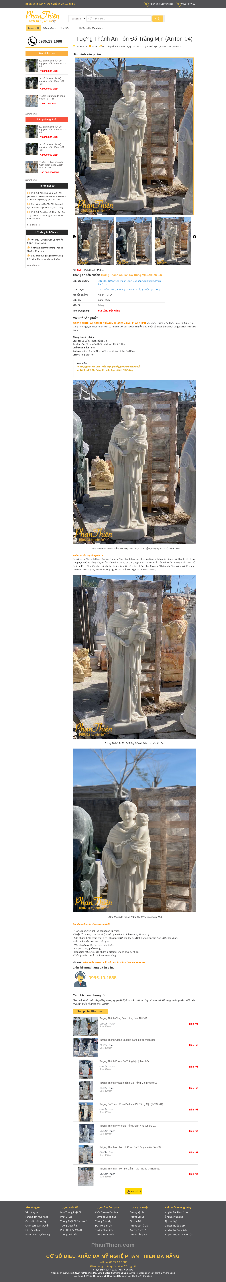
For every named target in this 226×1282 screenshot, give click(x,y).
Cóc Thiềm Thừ (138, 1230)
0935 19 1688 (188, 4)
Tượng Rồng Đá (138, 1234)
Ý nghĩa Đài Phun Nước (177, 1212)
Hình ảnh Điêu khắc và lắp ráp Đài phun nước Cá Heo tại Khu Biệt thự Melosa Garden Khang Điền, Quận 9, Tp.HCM (46, 196)
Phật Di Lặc (66, 1217)
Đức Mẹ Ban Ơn (103, 1225)
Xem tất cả (134, 1192)
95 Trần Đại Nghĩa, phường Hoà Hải (102, 1275)
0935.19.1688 (50, 41)
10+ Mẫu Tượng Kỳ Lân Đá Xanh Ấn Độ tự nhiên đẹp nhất (45, 241)
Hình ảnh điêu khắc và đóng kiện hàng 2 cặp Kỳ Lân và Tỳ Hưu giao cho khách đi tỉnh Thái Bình (46, 215)
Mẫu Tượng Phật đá (70, 1212)
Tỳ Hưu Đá (135, 1221)
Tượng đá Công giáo (105, 1217)
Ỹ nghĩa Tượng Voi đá (176, 1230)
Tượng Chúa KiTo (104, 1230)
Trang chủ (33, 28)
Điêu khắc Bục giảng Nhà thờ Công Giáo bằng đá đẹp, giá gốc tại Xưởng (45, 257)
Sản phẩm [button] (49, 28)
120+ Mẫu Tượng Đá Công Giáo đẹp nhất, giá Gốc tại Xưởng (129, 289)
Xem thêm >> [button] (32, 113)
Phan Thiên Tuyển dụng (38, 1234)
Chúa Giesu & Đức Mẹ (106, 1212)
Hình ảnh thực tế (34, 1230)
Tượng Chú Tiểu (68, 1234)
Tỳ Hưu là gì (171, 1221)
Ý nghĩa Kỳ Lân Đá (174, 1217)
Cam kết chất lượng (36, 1221)
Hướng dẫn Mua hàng (91, 28)
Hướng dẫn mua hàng (37, 1217)
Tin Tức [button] (65, 28)
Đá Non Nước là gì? (175, 1225)
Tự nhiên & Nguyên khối (161, 4)
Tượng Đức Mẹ (103, 1221)
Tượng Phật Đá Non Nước (74, 1221)
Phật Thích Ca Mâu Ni (71, 1230)
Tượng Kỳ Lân (137, 1212)
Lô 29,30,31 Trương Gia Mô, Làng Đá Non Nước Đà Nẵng (97, 1272)
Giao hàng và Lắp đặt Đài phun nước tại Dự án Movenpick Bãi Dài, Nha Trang (45, 206)
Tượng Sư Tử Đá (139, 1225)
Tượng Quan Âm (69, 1225)
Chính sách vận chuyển (37, 1225)
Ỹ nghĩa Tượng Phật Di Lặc (179, 1234)
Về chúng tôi (32, 1212)
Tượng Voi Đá (137, 1217)
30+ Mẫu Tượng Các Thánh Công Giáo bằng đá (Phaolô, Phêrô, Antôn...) (149, 46)
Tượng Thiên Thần (104, 1234)
